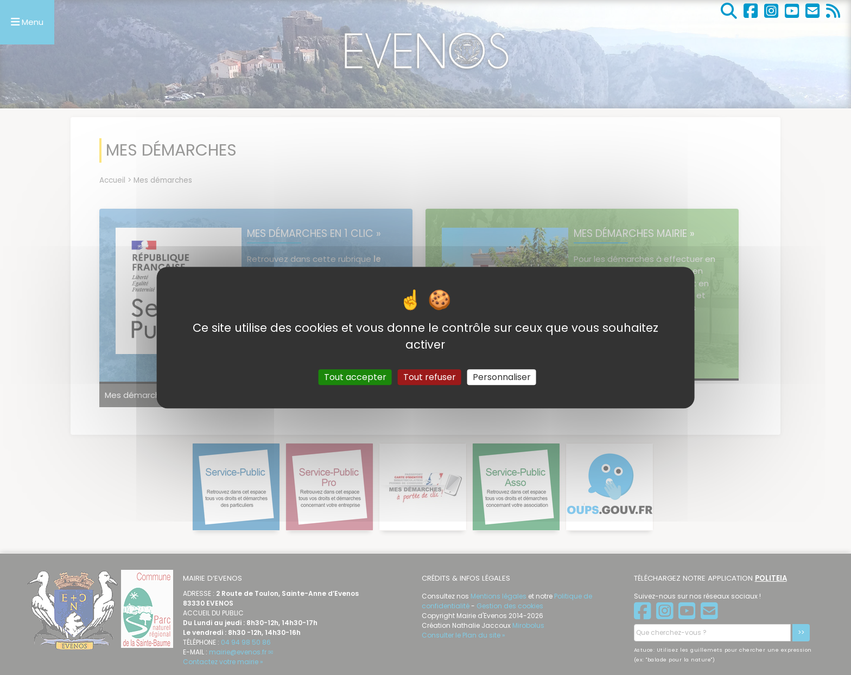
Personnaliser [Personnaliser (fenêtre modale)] (502, 377)
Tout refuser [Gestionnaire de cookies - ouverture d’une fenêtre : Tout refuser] (429, 377)
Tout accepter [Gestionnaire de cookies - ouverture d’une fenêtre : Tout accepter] (355, 377)
